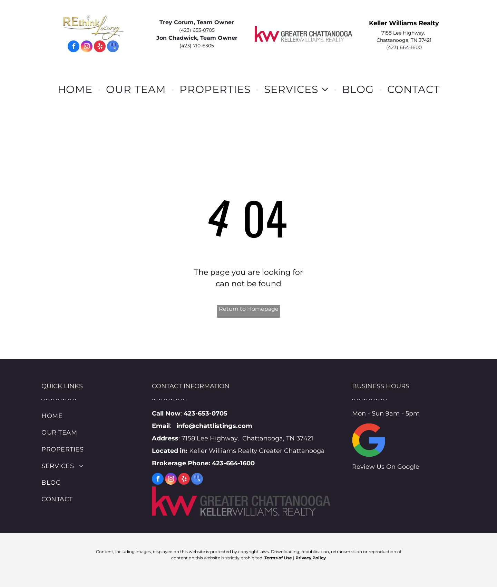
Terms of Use (278, 557)
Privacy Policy (310, 557)
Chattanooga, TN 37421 (404, 40)
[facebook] (73, 47)
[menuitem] (76, 89)
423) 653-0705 (198, 30)
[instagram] (86, 47)
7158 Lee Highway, (404, 33)
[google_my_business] (113, 47)
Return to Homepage (249, 309)
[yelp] (100, 47)
